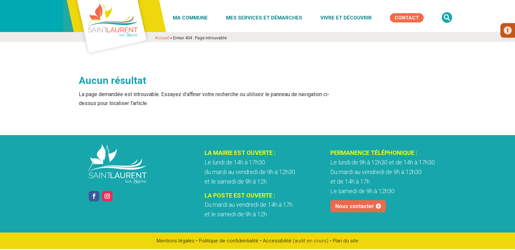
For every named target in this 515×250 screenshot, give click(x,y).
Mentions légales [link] (176, 241)
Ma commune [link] (190, 18)
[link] (507, 30)
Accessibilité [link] (277, 241)
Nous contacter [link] (354, 206)
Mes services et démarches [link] (264, 18)
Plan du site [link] (345, 241)
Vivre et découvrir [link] (346, 18)
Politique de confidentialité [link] (228, 241)
